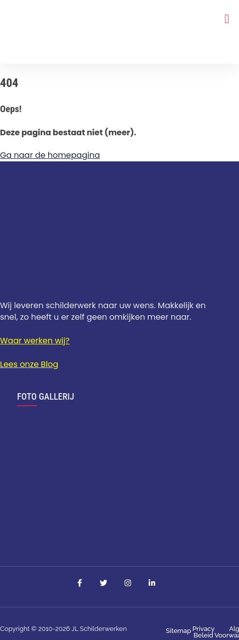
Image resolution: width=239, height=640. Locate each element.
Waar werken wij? (35, 340)
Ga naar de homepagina (50, 155)
